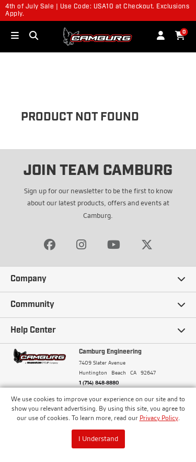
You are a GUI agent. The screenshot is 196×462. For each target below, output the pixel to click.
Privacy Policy (159, 417)
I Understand (98, 438)
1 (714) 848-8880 (99, 382)
